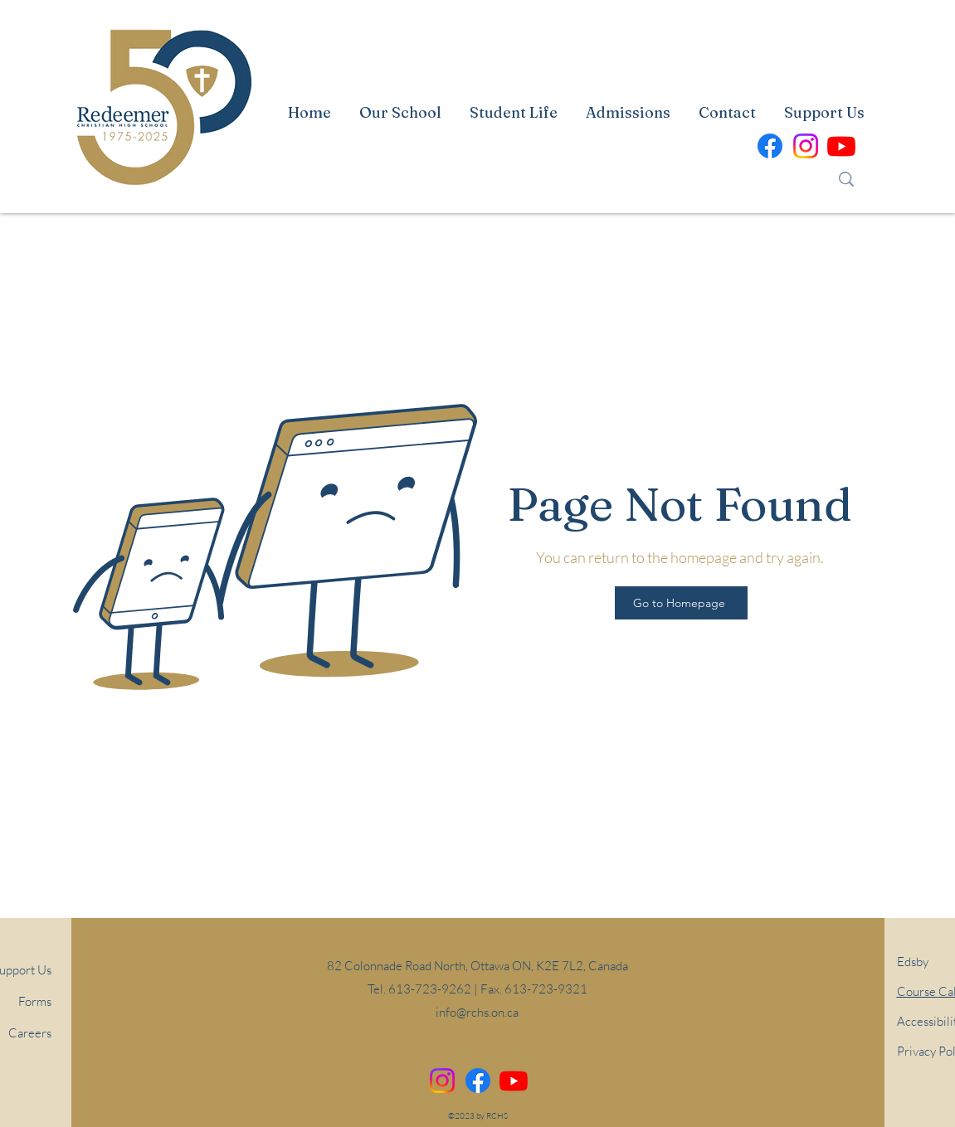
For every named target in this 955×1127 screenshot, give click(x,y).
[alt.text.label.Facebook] (770, 146)
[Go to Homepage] (681, 602)
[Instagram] (442, 1080)
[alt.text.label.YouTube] (841, 146)
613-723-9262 (429, 989)
